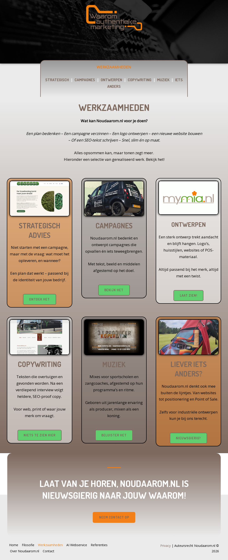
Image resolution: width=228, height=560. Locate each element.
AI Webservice (78, 546)
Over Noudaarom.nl (25, 551)
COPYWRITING (139, 79)
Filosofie (29, 546)
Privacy (165, 546)
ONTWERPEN (111, 79)
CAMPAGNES (85, 79)
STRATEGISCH (57, 79)
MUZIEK (163, 79)
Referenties (101, 546)
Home (13, 546)
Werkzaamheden (51, 546)
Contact (50, 551)
